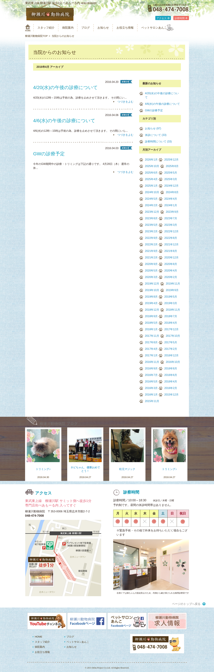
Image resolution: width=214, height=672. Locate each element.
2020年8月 (170, 264)
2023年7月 (170, 218)
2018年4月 (170, 322)
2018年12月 (152, 309)
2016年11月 (152, 362)
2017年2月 (170, 348)
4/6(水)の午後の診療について (162, 103)
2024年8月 (172, 192)
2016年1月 (151, 394)
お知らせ (111, 27)
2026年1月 (151, 159)
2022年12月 (171, 231)
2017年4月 (151, 348)
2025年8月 (172, 166)
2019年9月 (172, 290)
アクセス (161, 18)
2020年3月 (151, 277)
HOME (38, 636)
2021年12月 (171, 244)
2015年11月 (152, 401)
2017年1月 (151, 355)
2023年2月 (151, 231)
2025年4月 (151, 179)
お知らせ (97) (153, 128)
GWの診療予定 (154, 110)
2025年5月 (170, 172)
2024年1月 (170, 205)
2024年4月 (170, 198)
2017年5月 (170, 342)
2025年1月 (151, 185)
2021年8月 (170, 251)
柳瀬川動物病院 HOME (28, 27)
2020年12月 (171, 257)
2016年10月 (173, 362)
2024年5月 (151, 198)
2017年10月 (173, 335)
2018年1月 (151, 329)
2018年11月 (173, 309)
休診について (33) (156, 135)
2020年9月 (151, 264)
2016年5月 (151, 381)
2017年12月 (171, 329)
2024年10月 (152, 192)
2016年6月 (170, 375)
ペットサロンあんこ (167, 27)
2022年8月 (170, 237)
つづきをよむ (125, 101)
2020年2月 (170, 277)
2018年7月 (170, 316)
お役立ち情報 (135, 27)
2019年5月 (170, 296)
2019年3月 (170, 303)
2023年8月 (151, 218)
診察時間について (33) (158, 141)
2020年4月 (170, 270)
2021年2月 (151, 257)
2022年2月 (151, 244)
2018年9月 (151, 316)
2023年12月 (152, 211)
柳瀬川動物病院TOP (36, 35)
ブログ (91, 27)
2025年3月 (170, 179)
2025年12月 (171, 159)
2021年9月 (151, 251)
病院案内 (72, 27)
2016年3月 (151, 388)
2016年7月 (151, 375)
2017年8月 (151, 342)
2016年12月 (171, 355)
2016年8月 (170, 368)
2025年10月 (152, 166)
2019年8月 (151, 296)
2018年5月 (151, 322)
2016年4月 (170, 381)
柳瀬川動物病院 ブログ (59, 424)
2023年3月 (170, 224)
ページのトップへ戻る (186, 604)
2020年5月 (151, 270)
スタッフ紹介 (48, 27)
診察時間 (180, 18)
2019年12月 (152, 283)
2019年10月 (152, 290)
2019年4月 (151, 303)
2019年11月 (173, 283)
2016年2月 (170, 388)
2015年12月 (171, 394)
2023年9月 (172, 211)
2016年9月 (151, 368)
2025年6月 (151, 172)
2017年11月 (152, 335)
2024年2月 (151, 205)
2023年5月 (151, 224)
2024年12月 (171, 185)
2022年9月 (151, 237)
